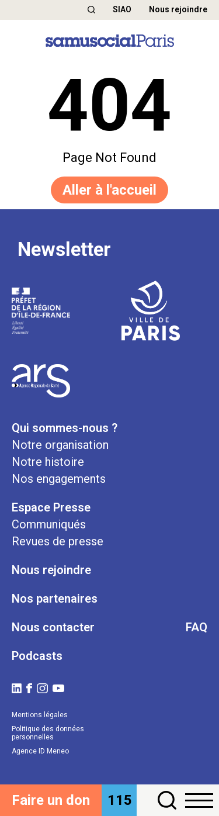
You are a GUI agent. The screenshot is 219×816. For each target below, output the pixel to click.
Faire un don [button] (51, 800)
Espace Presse (51, 507)
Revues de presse (57, 541)
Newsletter (64, 249)
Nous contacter (53, 627)
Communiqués (49, 524)
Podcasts (37, 656)
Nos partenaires (55, 599)
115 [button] (119, 800)
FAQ (196, 627)
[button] (91, 9)
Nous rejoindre (178, 9)
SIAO (122, 9)
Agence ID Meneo (40, 751)
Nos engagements (59, 479)
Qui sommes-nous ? (64, 428)
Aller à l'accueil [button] (109, 190)
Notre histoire (48, 462)
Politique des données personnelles (48, 733)
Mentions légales (40, 715)
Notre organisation (60, 445)
